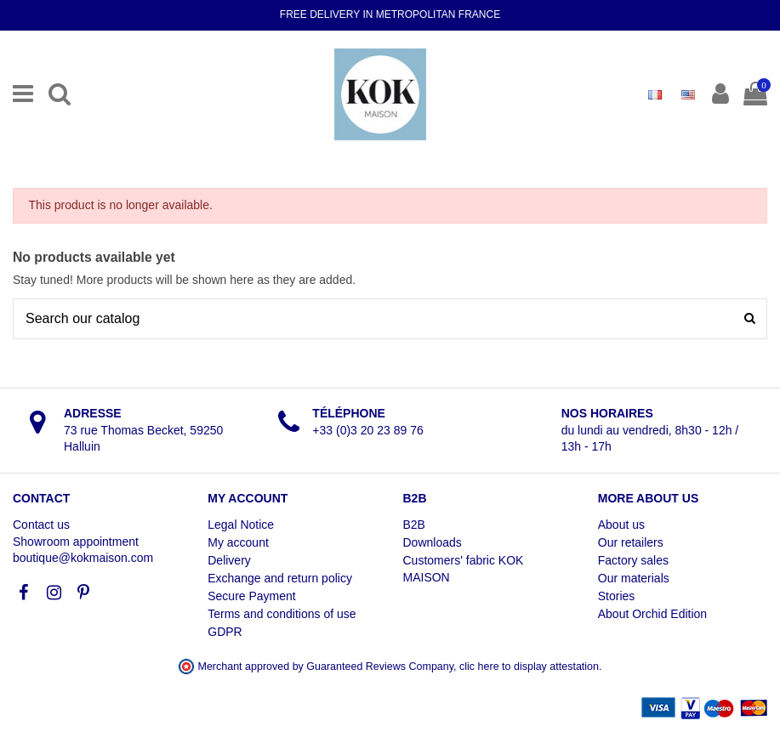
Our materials (633, 578)
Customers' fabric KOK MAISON (463, 568)
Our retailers (630, 542)
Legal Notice (241, 524)
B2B (414, 524)
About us (621, 524)
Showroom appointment (76, 541)
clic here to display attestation (529, 666)
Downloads (432, 542)
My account (238, 542)
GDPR (225, 631)
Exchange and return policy (280, 578)
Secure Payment (252, 596)
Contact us (41, 524)
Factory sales (633, 560)
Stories (616, 596)
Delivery (229, 560)
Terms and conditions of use (282, 614)
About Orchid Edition (652, 614)
